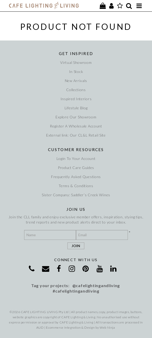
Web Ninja (107, 327)
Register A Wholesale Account (76, 126)
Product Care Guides (76, 167)
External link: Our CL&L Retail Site (76, 135)
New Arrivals (76, 80)
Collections (76, 89)
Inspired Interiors (76, 99)
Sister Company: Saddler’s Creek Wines (76, 195)
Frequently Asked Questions (76, 176)
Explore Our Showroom (76, 117)
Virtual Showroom (76, 62)
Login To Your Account (76, 158)
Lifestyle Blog (76, 108)
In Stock (76, 71)
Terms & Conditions (76, 186)
